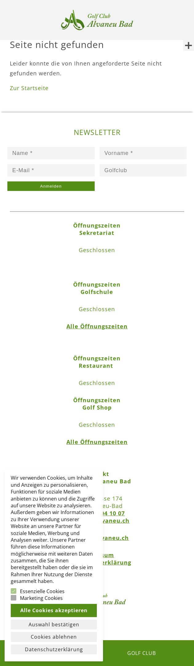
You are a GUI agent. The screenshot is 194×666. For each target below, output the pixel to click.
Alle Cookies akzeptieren (54, 610)
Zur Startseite (29, 88)
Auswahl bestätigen (54, 624)
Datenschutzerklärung (54, 649)
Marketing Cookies (41, 598)
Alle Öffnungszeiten (97, 326)
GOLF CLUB (141, 653)
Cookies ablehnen (54, 636)
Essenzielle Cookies (42, 591)
